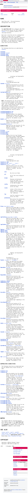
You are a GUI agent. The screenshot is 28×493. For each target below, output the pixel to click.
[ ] (5, 229)
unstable (15, 465)
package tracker (17, 451)
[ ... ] (9, 163)
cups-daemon (10, 7)
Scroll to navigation (5, 10)
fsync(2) (11, 343)
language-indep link (17, 449)
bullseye (5, 7)
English (15, 473)
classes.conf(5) (5, 432)
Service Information (8, 5)
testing (14, 464)
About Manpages (11, 2)
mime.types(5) (20, 433)
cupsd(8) (4, 31)
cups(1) (12, 432)
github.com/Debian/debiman (17, 489)
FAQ (17, 2)
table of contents (18, 456)
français (15, 474)
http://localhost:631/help (14, 435)
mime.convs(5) (12, 433)
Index (5, 2)
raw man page (16, 453)
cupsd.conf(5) (5, 433)
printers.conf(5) (6, 434)
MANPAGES (6, 0)
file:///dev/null (19, 375)
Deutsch (15, 471)
